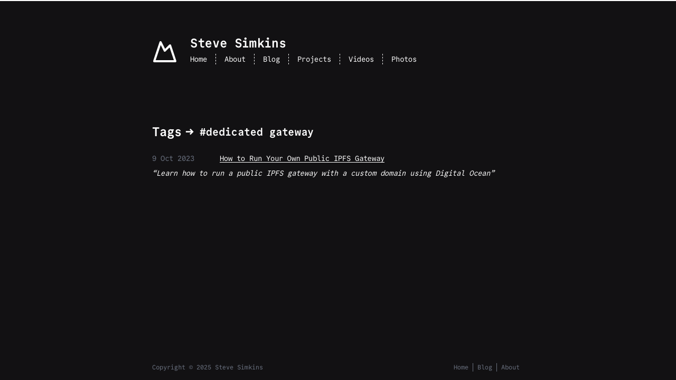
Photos (404, 59)
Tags (167, 132)
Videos (361, 59)
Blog (271, 59)
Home (198, 59)
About (235, 59)
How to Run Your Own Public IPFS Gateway (302, 158)
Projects (314, 59)
